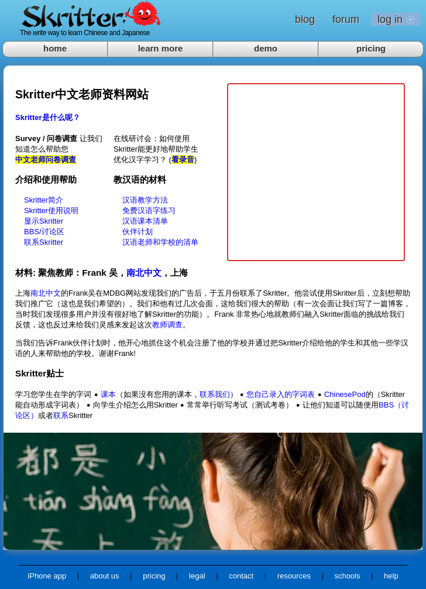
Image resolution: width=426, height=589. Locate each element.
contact (241, 575)
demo (265, 48)
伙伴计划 (137, 231)
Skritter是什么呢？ (47, 117)
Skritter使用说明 (51, 210)
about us (104, 575)
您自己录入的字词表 (280, 394)
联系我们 (215, 394)
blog (305, 19)
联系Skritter (43, 242)
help (391, 575)
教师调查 (167, 324)
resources (294, 575)
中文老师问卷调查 (45, 159)
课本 (108, 394)
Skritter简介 (43, 200)
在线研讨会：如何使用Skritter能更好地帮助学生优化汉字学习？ (156, 149)
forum (345, 19)
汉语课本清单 (145, 221)
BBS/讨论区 (44, 231)
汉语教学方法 (145, 200)
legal (197, 575)
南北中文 (144, 273)
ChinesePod (345, 394)
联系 (60, 415)
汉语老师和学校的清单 (160, 242)
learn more (160, 48)
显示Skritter (43, 221)
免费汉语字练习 (149, 210)
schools (347, 575)
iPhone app (47, 575)
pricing (371, 48)
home (55, 48)
